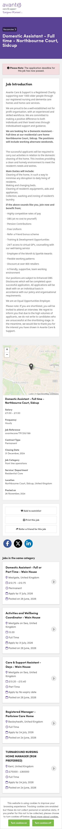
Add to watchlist (31, 510)
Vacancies (9, 29)
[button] (31, 366)
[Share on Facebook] (7, 543)
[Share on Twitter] (18, 543)
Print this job (31, 519)
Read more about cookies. (45, 816)
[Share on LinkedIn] (28, 543)
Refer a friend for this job (31, 529)
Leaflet (31, 394)
